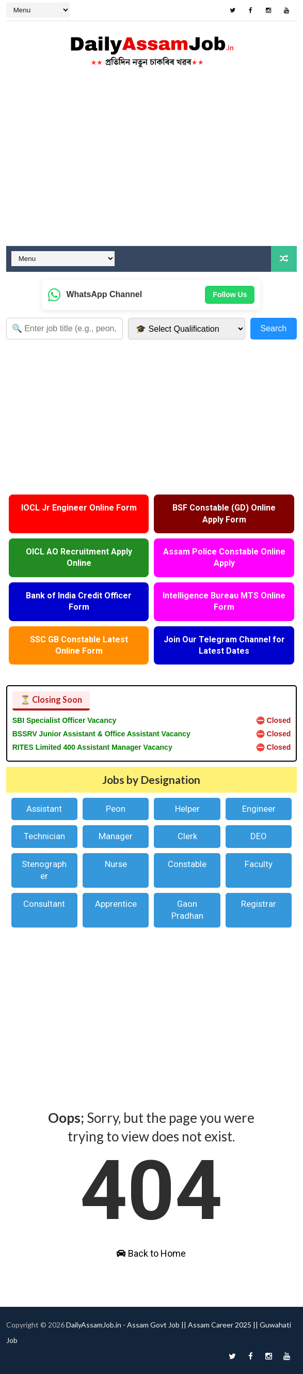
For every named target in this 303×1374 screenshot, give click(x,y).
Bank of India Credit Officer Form (79, 601)
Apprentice (116, 904)
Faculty (259, 864)
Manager (116, 836)
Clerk (187, 836)
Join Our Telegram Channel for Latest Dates (224, 645)
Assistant (44, 809)
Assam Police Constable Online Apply (224, 557)
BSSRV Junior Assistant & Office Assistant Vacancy (101, 734)
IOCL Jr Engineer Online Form (79, 508)
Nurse (116, 864)
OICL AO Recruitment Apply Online (79, 557)
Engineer (259, 809)
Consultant (44, 904)
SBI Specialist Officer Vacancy (64, 720)
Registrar (258, 904)
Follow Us (230, 294)
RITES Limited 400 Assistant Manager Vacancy (92, 747)
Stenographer (44, 870)
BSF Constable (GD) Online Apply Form (224, 513)
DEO (258, 836)
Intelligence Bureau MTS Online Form (224, 601)
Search (274, 328)
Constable (187, 864)
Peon (115, 809)
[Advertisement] (151, 163)
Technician (44, 836)
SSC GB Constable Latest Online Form (79, 645)
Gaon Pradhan (187, 910)
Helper (187, 809)
